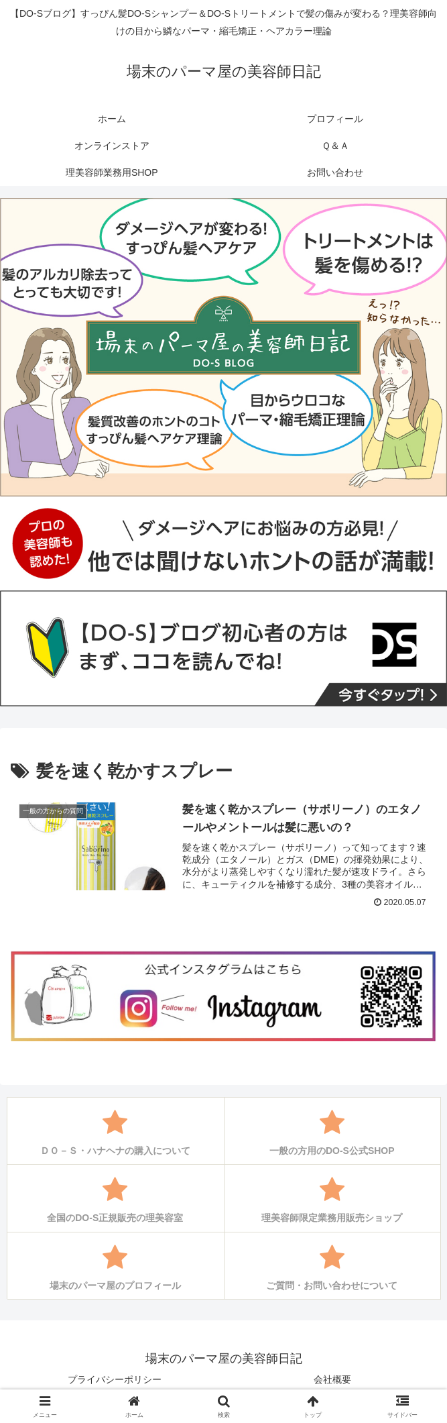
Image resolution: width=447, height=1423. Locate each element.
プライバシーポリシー (115, 1379)
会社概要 (332, 1379)
